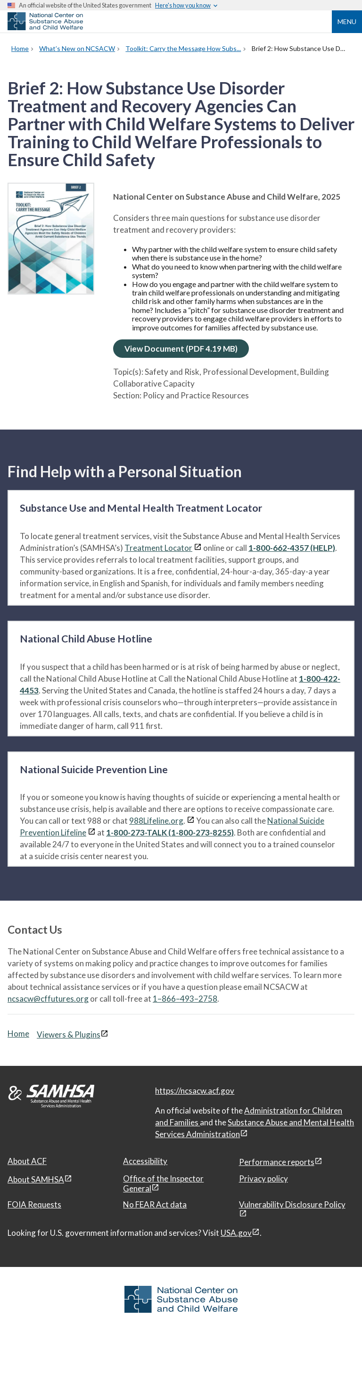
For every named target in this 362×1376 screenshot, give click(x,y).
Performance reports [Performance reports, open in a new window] (276, 1162)
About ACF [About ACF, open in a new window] (27, 1161)
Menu (346, 21)
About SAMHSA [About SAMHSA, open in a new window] (36, 1179)
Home (18, 1033)
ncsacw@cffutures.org (48, 999)
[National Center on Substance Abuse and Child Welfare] (45, 27)
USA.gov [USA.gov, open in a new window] (236, 1233)
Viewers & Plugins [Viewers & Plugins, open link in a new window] (68, 1034)
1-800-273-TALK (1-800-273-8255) (170, 832)
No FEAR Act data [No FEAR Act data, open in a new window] (155, 1204)
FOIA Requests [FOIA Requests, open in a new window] (34, 1204)
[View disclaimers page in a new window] (198, 548)
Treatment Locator (158, 548)
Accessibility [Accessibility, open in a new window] (145, 1161)
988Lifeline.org (156, 821)
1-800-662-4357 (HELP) (291, 548)
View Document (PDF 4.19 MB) (181, 349)
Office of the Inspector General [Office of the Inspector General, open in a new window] (163, 1183)
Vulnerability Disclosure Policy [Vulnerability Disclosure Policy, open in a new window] (292, 1204)
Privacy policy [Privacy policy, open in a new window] (263, 1178)
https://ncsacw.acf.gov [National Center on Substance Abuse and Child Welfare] (194, 1091)
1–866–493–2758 (185, 999)
